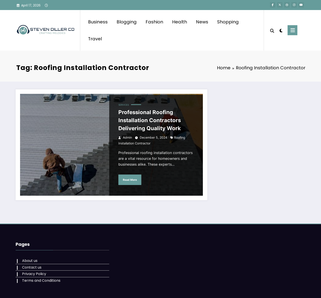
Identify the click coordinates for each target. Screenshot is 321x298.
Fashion (154, 22)
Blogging (127, 22)
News (202, 22)
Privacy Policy (34, 273)
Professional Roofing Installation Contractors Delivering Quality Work (149, 120)
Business (98, 22)
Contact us (31, 267)
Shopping (228, 22)
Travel (95, 39)
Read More (130, 179)
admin (127, 137)
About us (29, 260)
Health (179, 22)
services (123, 104)
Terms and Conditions (41, 280)
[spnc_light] (280, 30)
